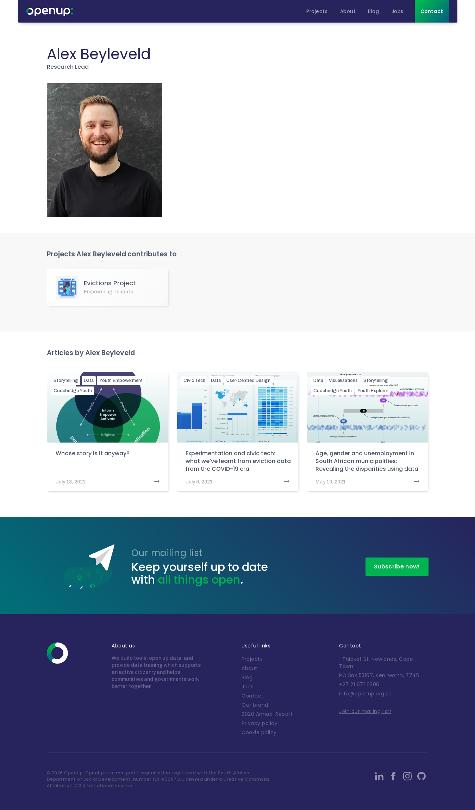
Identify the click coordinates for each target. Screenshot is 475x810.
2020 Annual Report (267, 714)
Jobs (248, 686)
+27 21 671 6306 (359, 684)
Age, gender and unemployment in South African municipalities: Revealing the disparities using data (366, 461)
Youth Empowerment (121, 380)
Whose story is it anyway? (93, 453)
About (249, 668)
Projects (252, 659)
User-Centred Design (248, 380)
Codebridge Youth (73, 390)
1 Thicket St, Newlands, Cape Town (376, 663)
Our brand (255, 704)
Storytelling (66, 380)
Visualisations (343, 380)
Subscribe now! (397, 566)
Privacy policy (259, 723)
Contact (253, 695)
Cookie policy (259, 732)
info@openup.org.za (365, 693)
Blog (247, 677)
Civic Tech (194, 380)
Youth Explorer (372, 390)
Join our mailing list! (365, 711)
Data (89, 380)
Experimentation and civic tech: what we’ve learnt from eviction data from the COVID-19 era (238, 461)
